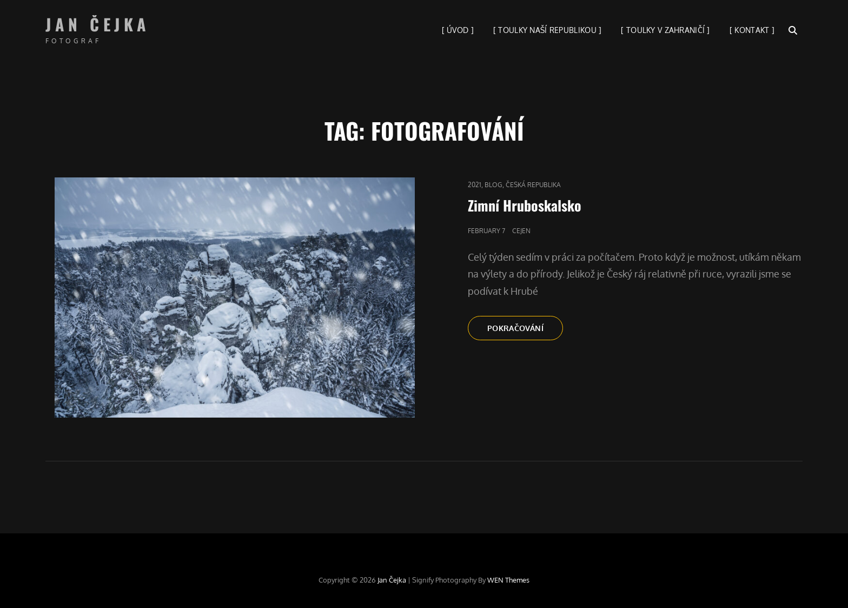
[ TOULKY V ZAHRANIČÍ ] (665, 30)
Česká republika (533, 185)
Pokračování (525, 331)
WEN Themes (508, 580)
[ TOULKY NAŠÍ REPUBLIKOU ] (547, 30)
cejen (521, 231)
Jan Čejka (97, 24)
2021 (474, 185)
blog (493, 185)
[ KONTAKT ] (752, 30)
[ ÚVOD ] (458, 30)
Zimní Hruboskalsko (524, 205)
